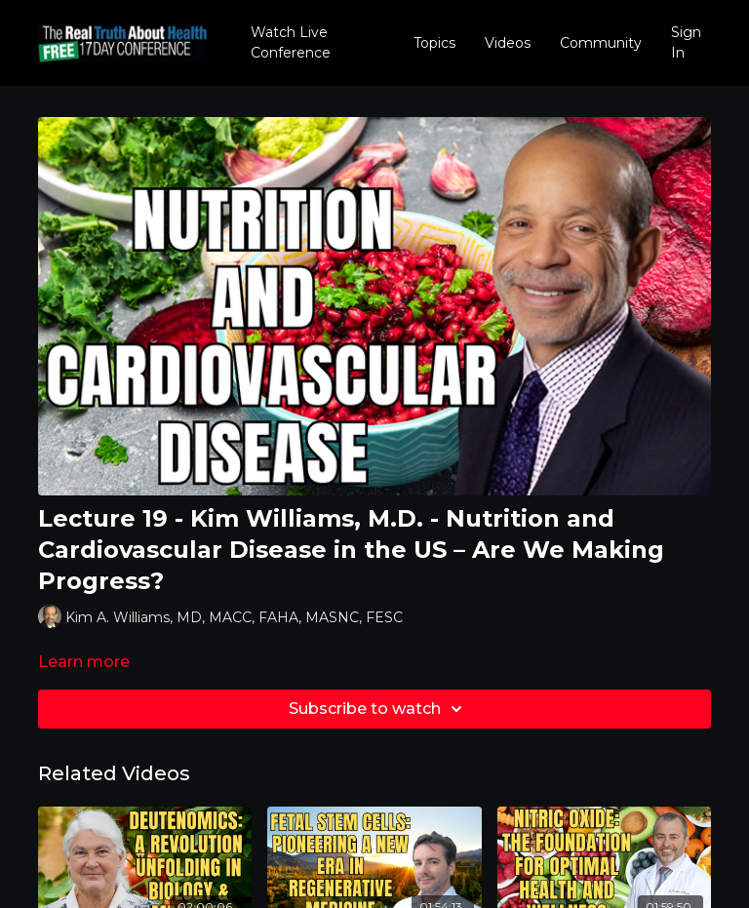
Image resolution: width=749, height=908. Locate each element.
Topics (434, 43)
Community (601, 43)
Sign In (686, 42)
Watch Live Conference (291, 42)
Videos (508, 43)
